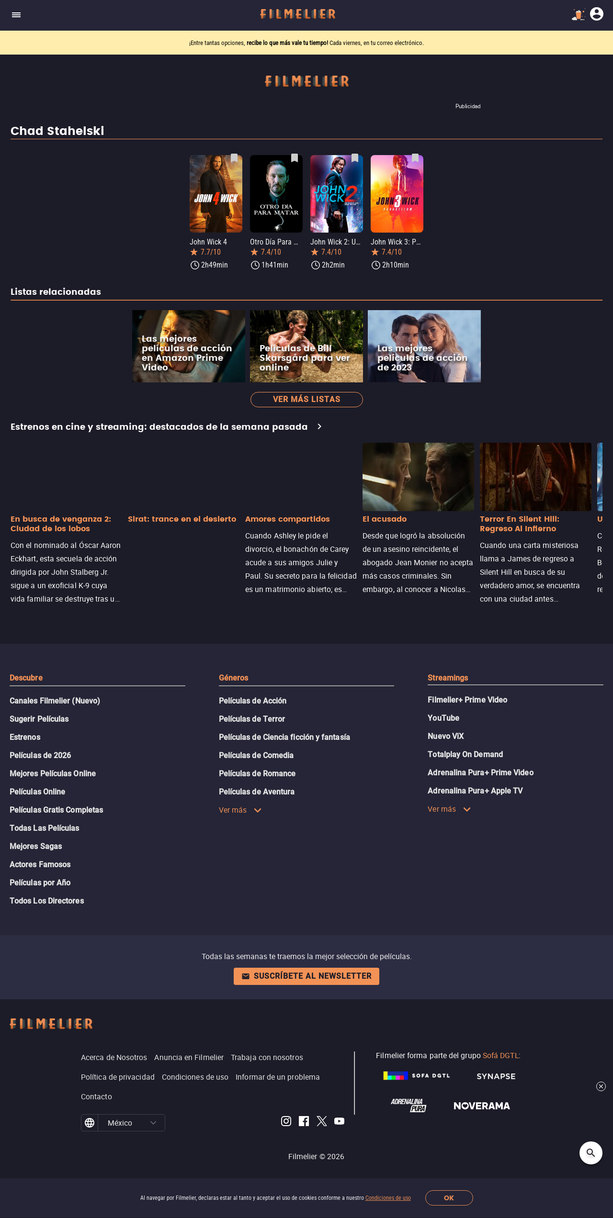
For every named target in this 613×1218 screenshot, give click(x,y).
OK (449, 1198)
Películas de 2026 (40, 755)
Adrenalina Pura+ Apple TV (475, 790)
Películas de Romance (257, 773)
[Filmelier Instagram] (286, 1122)
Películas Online (37, 791)
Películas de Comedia (256, 755)
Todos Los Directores (47, 900)
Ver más (240, 810)
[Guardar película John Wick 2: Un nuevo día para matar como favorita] (355, 158)
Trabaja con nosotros (267, 1057)
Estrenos (25, 737)
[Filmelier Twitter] (322, 1122)
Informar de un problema (278, 1077)
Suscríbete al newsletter (306, 976)
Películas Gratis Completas (56, 810)
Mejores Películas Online (53, 773)
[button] (153, 1122)
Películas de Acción (253, 700)
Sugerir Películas (39, 719)
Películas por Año (40, 882)
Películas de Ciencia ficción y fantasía (284, 737)
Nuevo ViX (446, 736)
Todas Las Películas (44, 828)
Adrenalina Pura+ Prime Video (480, 772)
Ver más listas (307, 399)
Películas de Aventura (257, 791)
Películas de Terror (252, 719)
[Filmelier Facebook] (304, 1122)
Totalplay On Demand (465, 754)
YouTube (443, 718)
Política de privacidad (118, 1077)
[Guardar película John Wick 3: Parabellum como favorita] (415, 158)
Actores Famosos (40, 864)
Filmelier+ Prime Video (467, 699)
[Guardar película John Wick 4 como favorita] (234, 158)
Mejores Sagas (36, 846)
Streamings (448, 677)
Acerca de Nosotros (114, 1057)
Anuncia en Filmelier (189, 1057)
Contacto (96, 1096)
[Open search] (590, 1152)
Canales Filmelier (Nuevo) (55, 700)
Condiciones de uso (388, 1198)
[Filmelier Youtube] (339, 1122)
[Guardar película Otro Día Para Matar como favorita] (294, 158)
